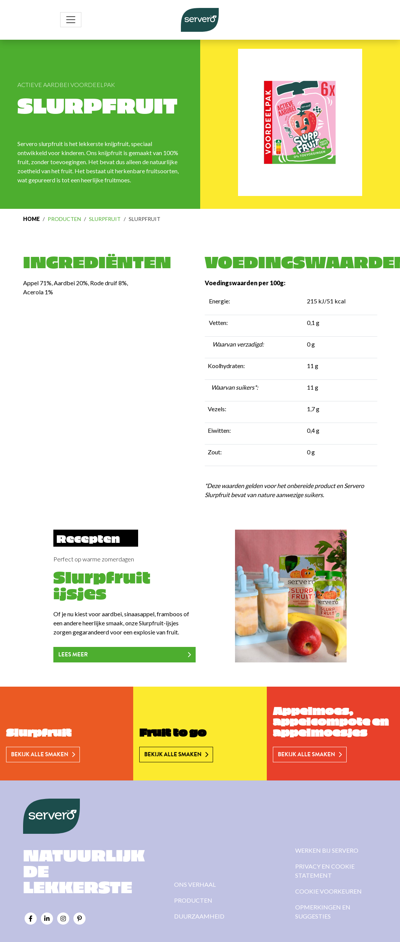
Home (31, 219)
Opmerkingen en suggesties (322, 911)
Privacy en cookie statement (325, 871)
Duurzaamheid (199, 916)
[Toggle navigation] (70, 19)
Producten (64, 219)
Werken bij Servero (326, 850)
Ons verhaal (195, 884)
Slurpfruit (105, 219)
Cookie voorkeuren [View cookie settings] (328, 891)
